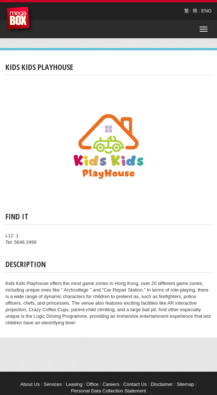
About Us (30, 384)
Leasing (74, 384)
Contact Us (135, 384)
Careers (111, 384)
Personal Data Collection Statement (108, 391)
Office (92, 384)
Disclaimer (162, 384)
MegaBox (19, 20)
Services (53, 384)
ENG (206, 10)
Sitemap (185, 384)
